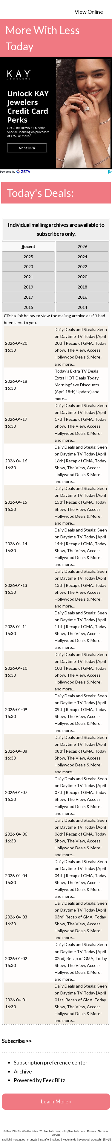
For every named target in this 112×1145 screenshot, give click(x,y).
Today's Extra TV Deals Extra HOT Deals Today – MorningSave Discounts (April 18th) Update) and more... (78, 384)
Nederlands (69, 1139)
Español (45, 1139)
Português (19, 1139)
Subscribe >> (17, 1041)
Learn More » (56, 1101)
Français (32, 1139)
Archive (23, 1071)
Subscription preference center (51, 1062)
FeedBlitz (54, 1080)
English (6, 1139)
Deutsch (96, 1139)
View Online (89, 11)
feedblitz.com (52, 1131)
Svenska (84, 1139)
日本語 (107, 1139)
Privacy (91, 1131)
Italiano (56, 1139)
